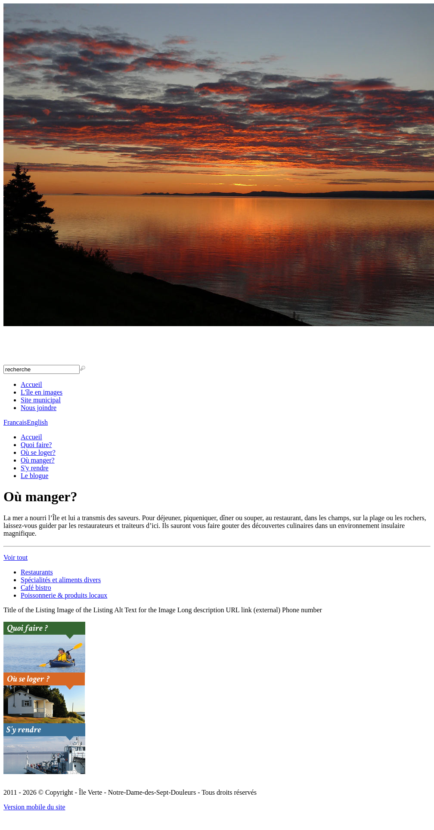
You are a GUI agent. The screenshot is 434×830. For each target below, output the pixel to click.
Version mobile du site (34, 807)
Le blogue (34, 475)
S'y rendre (35, 468)
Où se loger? (38, 452)
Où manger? (38, 460)
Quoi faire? (36, 444)
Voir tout (15, 557)
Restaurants (37, 572)
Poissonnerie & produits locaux (64, 595)
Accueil (31, 384)
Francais (15, 422)
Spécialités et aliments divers (61, 579)
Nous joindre (38, 407)
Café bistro (36, 587)
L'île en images (41, 392)
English (37, 422)
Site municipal (41, 400)
